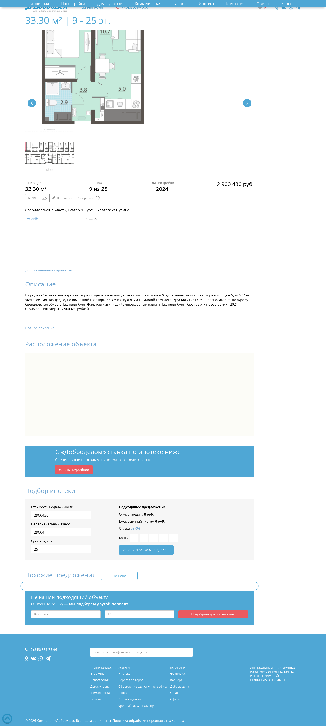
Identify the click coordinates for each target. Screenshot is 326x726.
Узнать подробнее (74, 469)
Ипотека (206, 3)
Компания (235, 3)
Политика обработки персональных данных (148, 720)
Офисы (263, 3)
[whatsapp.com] (291, 7)
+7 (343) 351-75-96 (134, 7)
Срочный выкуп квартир (136, 706)
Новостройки (73, 3)
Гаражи (180, 3)
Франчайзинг (180, 674)
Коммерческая (148, 3)
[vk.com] (283, 7)
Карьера (289, 3)
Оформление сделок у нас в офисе (143, 686)
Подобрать (213, 614)
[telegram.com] (298, 7)
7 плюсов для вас (130, 699)
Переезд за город (130, 680)
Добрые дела (179, 686)
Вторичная (39, 3)
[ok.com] (276, 7)
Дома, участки (109, 3)
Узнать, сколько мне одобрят (146, 550)
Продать (124, 693)
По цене (119, 576)
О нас (174, 693)
